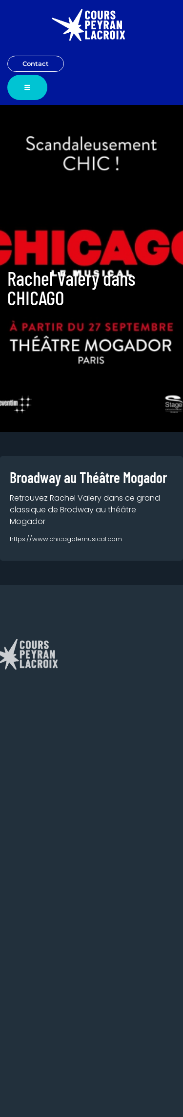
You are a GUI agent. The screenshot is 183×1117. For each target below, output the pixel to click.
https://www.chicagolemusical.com (66, 539)
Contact (35, 63)
